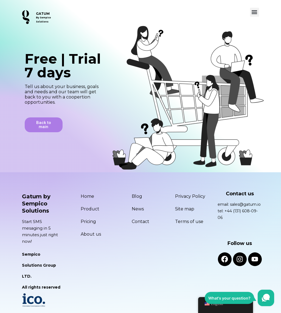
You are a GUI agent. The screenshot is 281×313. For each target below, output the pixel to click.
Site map (184, 208)
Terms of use (189, 221)
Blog (137, 196)
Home (87, 196)
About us (91, 233)
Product (90, 208)
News (138, 208)
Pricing (88, 221)
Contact (140, 221)
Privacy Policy (190, 196)
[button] (254, 12)
